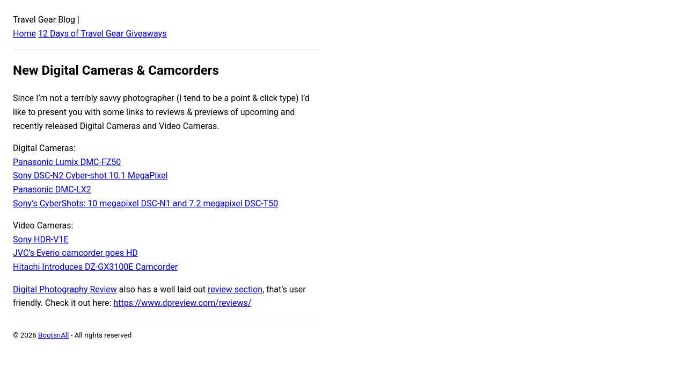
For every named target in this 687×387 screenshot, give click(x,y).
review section (235, 289)
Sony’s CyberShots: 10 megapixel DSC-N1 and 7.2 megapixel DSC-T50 (145, 203)
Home (24, 33)
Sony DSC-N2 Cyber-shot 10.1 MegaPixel (90, 175)
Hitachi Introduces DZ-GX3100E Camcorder (95, 267)
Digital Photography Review (65, 289)
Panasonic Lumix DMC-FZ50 (67, 162)
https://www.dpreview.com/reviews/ (182, 303)
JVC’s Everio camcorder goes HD (75, 253)
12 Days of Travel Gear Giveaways (102, 33)
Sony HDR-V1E (40, 239)
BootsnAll (53, 335)
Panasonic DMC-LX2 (52, 189)
